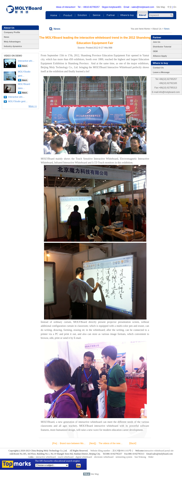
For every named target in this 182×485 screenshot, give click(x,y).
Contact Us (158, 67)
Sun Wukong (140, 457)
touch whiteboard (66, 457)
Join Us (156, 42)
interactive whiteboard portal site (158, 450)
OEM (155, 51)
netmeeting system (124, 457)
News (6, 37)
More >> (33, 106)
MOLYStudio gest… (18, 101)
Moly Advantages (12, 41)
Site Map (160, 7)
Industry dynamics (13, 46)
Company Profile (12, 32)
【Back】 (133, 443)
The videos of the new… (110, 443)
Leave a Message (161, 72)
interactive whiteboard (46, 457)
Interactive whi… (26, 61)
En (174, 7)
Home (147, 28)
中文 (169, 7)
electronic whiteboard (103, 457)
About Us (156, 28)
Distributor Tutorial (162, 47)
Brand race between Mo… (73, 443)
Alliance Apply (160, 56)
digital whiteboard (84, 457)
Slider (150, 457)
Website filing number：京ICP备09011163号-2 (111, 450)
